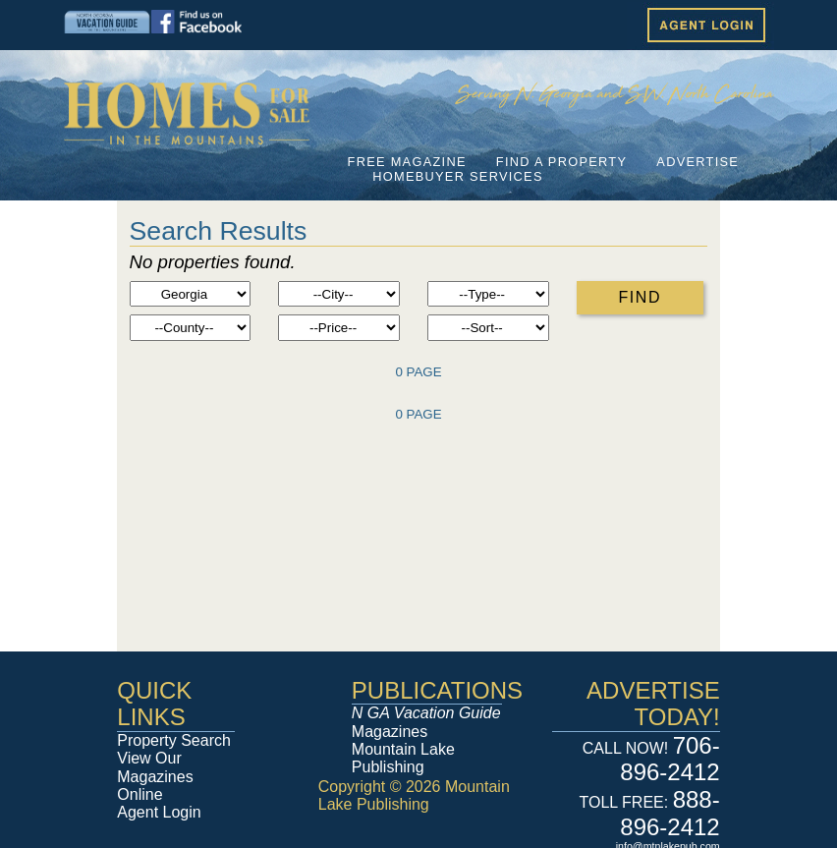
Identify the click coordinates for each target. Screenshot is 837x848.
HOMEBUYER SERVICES (457, 176)
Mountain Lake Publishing (403, 758)
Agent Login (158, 812)
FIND (639, 297)
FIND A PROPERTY (561, 161)
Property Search (174, 740)
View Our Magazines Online (155, 776)
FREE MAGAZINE (407, 161)
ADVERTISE (697, 161)
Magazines (426, 722)
